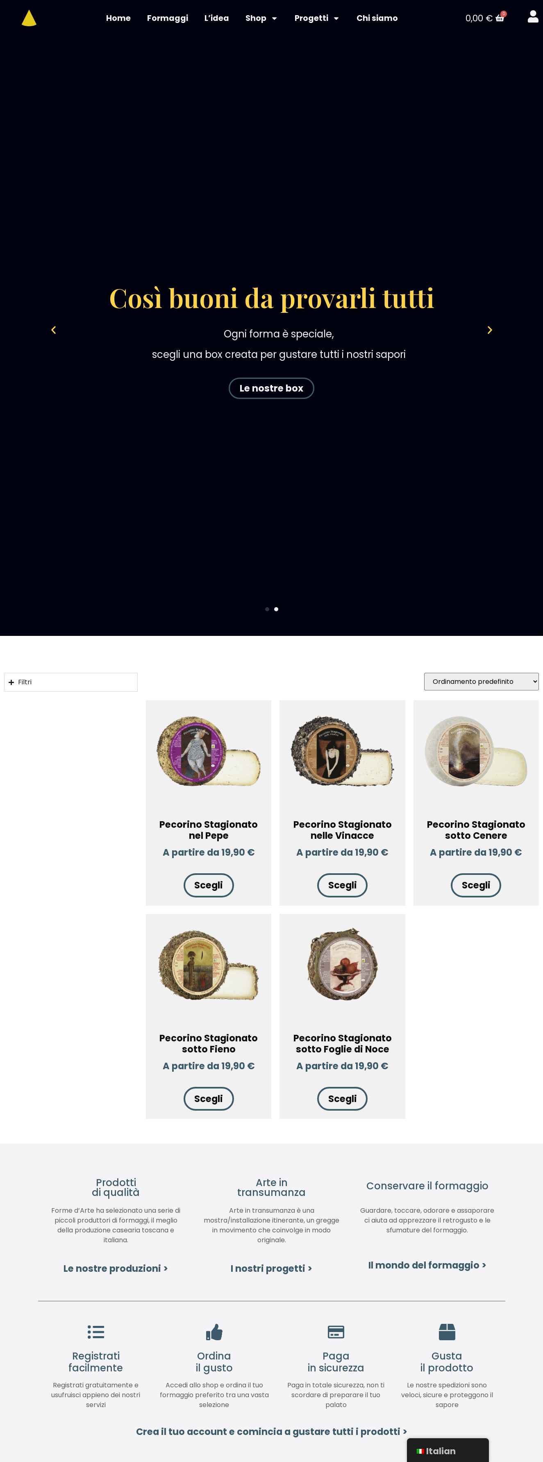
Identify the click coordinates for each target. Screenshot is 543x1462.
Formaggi (167, 18)
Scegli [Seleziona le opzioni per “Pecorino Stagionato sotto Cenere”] (476, 886)
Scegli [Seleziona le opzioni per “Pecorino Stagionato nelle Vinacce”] (342, 886)
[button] (63, 331)
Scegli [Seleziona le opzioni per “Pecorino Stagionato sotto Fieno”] (208, 1099)
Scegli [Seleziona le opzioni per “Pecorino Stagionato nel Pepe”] (208, 886)
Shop (261, 19)
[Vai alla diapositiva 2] (276, 610)
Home (118, 18)
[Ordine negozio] (481, 682)
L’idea (216, 18)
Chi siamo (377, 18)
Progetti (317, 19)
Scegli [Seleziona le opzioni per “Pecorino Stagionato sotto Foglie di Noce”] (342, 1099)
